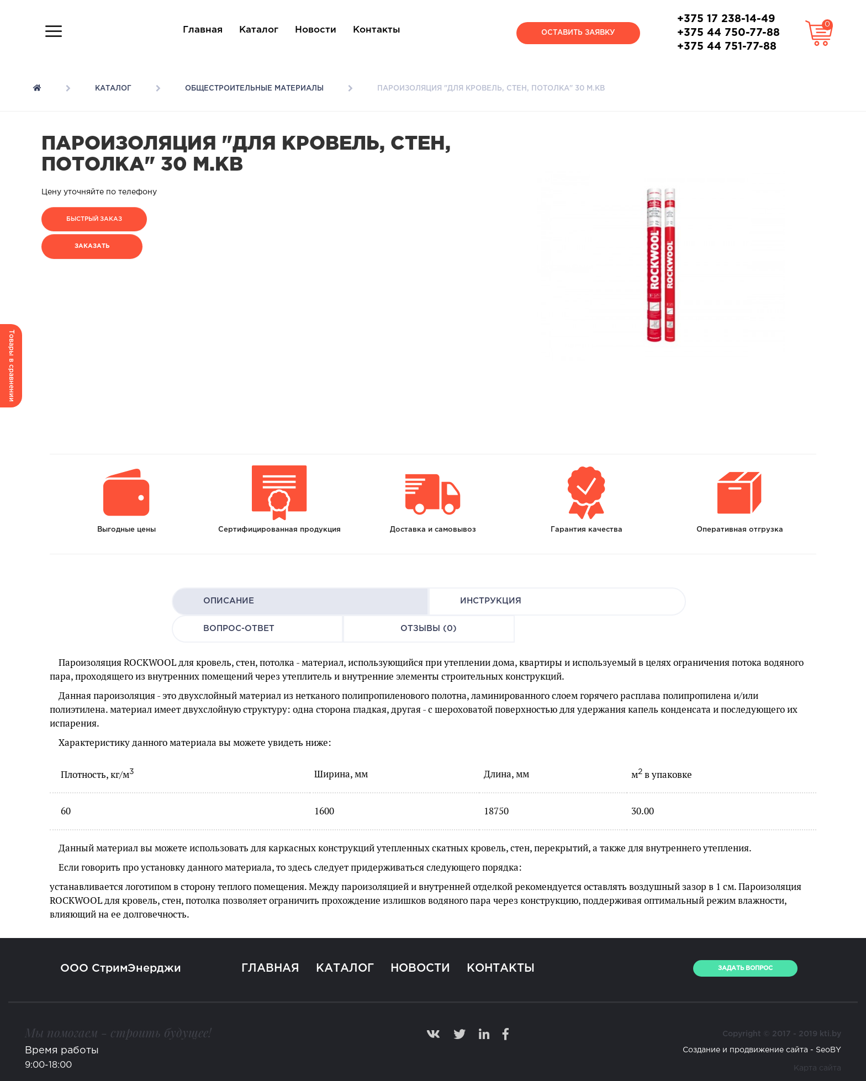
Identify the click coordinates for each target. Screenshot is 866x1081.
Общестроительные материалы (254, 89)
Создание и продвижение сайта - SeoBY (762, 1050)
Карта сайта (817, 1068)
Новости (315, 30)
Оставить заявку (578, 33)
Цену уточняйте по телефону (99, 192)
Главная (203, 30)
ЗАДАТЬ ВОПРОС (745, 968)
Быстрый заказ (94, 219)
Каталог (258, 30)
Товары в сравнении (11, 366)
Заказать (92, 246)
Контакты (376, 30)
